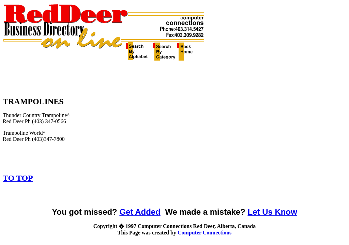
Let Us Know (272, 211)
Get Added (139, 211)
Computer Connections (204, 232)
